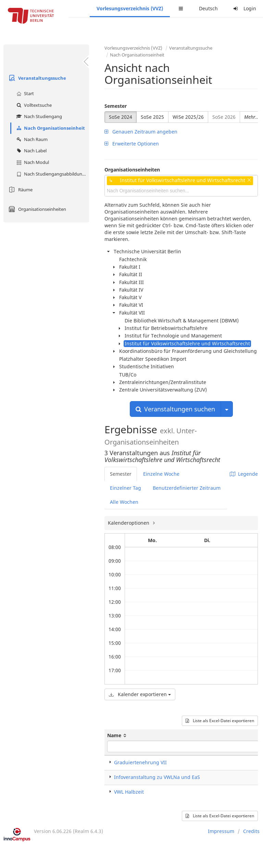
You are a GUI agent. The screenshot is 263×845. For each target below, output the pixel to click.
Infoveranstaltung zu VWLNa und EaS (157, 777)
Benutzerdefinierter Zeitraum (187, 488)
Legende (244, 474)
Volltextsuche (33, 105)
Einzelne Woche (161, 474)
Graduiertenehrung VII (140, 762)
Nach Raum (31, 139)
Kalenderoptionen (129, 523)
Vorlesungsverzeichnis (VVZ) (130, 8)
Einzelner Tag (125, 488)
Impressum (221, 831)
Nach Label (31, 151)
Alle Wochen (124, 502)
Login (243, 8)
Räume (20, 190)
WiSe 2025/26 (188, 117)
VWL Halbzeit (129, 792)
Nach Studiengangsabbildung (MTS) (52, 174)
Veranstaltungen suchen (175, 409)
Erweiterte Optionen (131, 143)
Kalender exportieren (140, 694)
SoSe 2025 (152, 117)
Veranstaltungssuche (36, 78)
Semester (115, 106)
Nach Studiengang (38, 116)
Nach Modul (32, 162)
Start (24, 93)
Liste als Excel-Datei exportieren (220, 721)
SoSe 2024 (120, 117)
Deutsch (208, 8)
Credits (251, 831)
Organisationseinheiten (36, 209)
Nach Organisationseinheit (50, 128)
